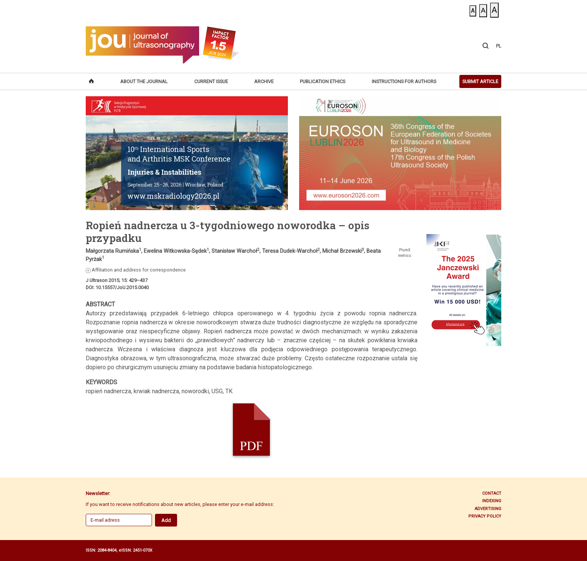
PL (498, 46)
